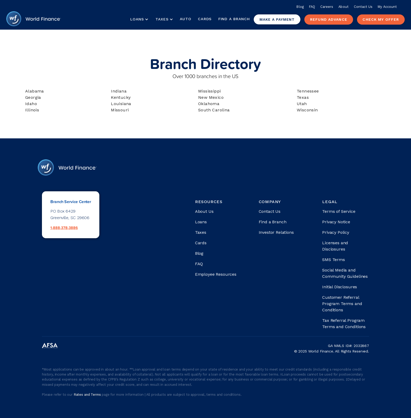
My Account (387, 7)
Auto (185, 19)
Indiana (119, 91)
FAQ (312, 7)
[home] (33, 19)
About (343, 7)
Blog (300, 7)
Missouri (120, 109)
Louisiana (121, 103)
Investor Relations (276, 232)
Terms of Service (338, 211)
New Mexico (211, 97)
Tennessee (308, 91)
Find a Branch (234, 19)
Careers (326, 7)
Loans (201, 221)
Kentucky (121, 97)
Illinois (32, 109)
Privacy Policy (335, 232)
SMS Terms (333, 259)
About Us (204, 211)
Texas (303, 97)
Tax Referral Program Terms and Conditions (344, 323)
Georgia (33, 97)
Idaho (31, 103)
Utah (302, 103)
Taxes (162, 19)
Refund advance (328, 19)
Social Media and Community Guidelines (345, 273)
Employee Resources (215, 274)
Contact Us (363, 7)
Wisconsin (307, 109)
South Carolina (214, 109)
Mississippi (209, 91)
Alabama (34, 91)
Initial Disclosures (339, 286)
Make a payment (277, 19)
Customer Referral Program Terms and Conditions (342, 303)
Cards (205, 19)
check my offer (381, 19)
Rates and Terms (88, 395)
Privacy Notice (336, 221)
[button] (139, 19)
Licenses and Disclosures (335, 246)
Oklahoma (208, 103)
